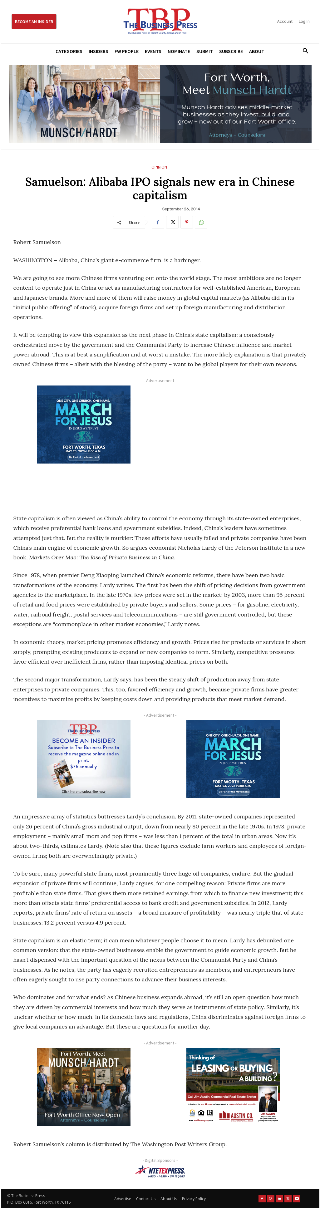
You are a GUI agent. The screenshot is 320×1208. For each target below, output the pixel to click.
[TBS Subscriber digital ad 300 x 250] (83, 759)
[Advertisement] (233, 442)
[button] (303, 51)
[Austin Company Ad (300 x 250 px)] (233, 1087)
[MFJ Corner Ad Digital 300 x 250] (83, 424)
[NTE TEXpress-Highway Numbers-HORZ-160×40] (160, 1171)
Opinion (159, 167)
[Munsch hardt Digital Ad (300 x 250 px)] (83, 1087)
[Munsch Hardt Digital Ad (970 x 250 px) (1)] (160, 104)
